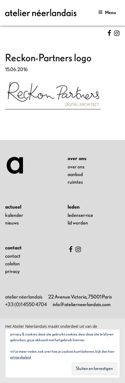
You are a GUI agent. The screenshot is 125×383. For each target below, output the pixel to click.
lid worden (78, 222)
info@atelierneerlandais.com (82, 304)
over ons (76, 166)
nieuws (12, 222)
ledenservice (80, 215)
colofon (12, 263)
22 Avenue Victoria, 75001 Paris (80, 296)
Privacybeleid (20, 357)
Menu (107, 12)
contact (12, 256)
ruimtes (75, 182)
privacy (12, 271)
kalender (14, 215)
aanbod (75, 174)
